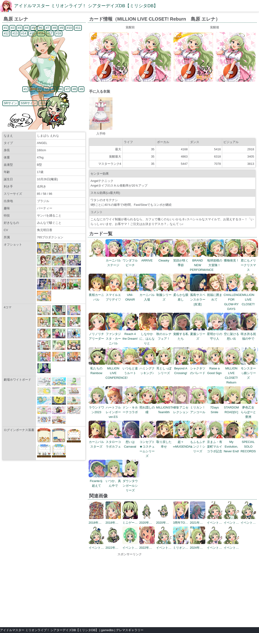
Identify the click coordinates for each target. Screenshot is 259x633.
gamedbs (107, 630)
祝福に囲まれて (215, 294)
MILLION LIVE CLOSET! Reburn (232, 373)
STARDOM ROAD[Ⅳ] (232, 407)
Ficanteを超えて (97, 481)
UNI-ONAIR (131, 294)
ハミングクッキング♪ (148, 368)
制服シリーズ (165, 294)
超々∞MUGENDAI (182, 441)
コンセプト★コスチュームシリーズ (148, 446)
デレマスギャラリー (129, 630)
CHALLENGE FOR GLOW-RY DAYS (233, 299)
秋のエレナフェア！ (165, 334)
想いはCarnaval (131, 441)
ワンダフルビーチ (131, 260)
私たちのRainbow (97, 368)
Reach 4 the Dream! (131, 334)
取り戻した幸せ (165, 441)
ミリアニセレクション (182, 407)
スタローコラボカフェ (114, 441)
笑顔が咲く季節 (182, 260)
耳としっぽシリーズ (165, 368)
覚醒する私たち (182, 334)
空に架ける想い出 (232, 334)
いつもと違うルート (131, 368)
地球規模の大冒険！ (215, 260)
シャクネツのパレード (198, 368)
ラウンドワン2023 (97, 407)
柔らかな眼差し (182, 294)
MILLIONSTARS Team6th (167, 407)
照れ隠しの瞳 (148, 407)
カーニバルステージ (114, 260)
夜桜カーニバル (97, 294)
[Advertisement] (129, 589)
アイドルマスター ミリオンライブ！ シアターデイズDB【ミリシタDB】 (86, 5)
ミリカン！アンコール (198, 407)
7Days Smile (215, 407)
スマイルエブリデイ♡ (114, 294)
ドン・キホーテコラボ (131, 407)
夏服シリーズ (198, 334)
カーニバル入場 (148, 294)
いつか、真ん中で (114, 481)
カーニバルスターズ (97, 441)
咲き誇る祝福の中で (249, 334)
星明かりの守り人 (215, 334)
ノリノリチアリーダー (97, 334)
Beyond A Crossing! (182, 368)
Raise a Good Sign (215, 368)
